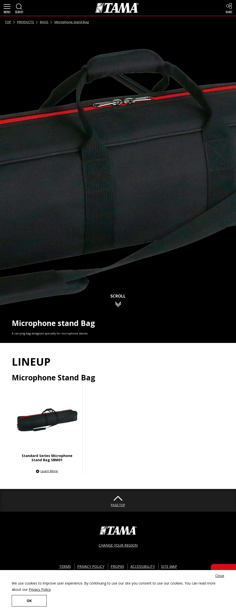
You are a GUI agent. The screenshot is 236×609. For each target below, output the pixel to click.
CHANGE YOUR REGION (118, 545)
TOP (8, 22)
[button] (7, 8)
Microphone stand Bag (71, 22)
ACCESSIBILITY (142, 566)
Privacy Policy (40, 589)
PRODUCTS (25, 22)
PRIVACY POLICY (90, 566)
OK (29, 600)
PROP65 (117, 566)
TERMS (65, 566)
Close (219, 575)
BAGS (44, 22)
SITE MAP (169, 566)
